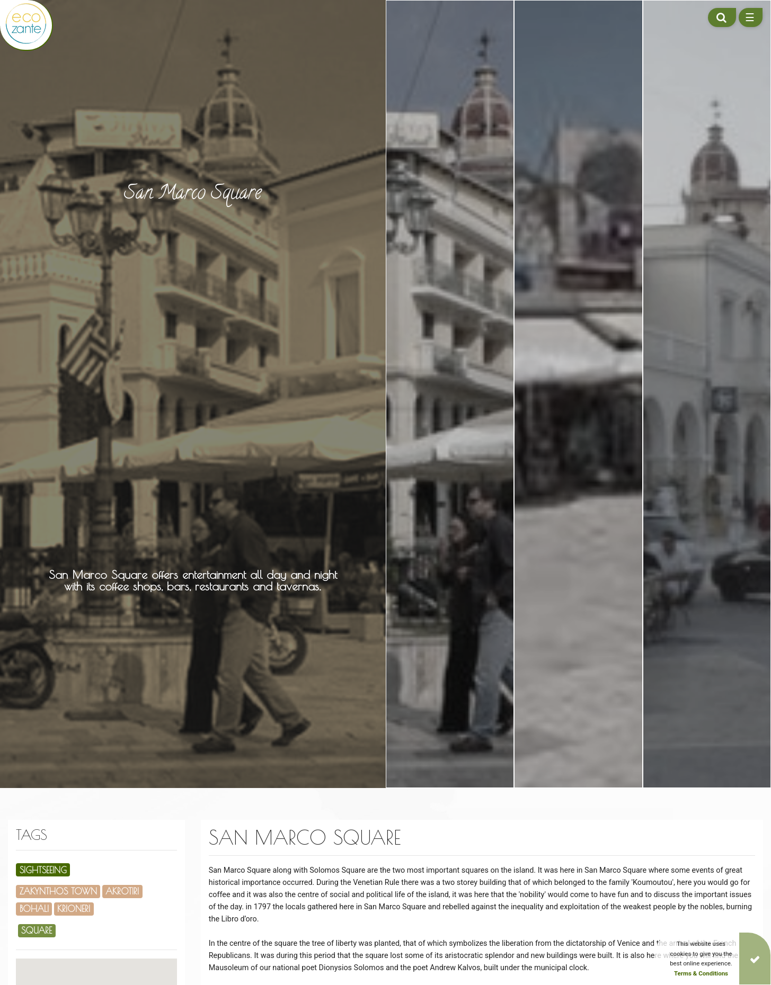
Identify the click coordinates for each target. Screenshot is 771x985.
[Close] (754, 958)
